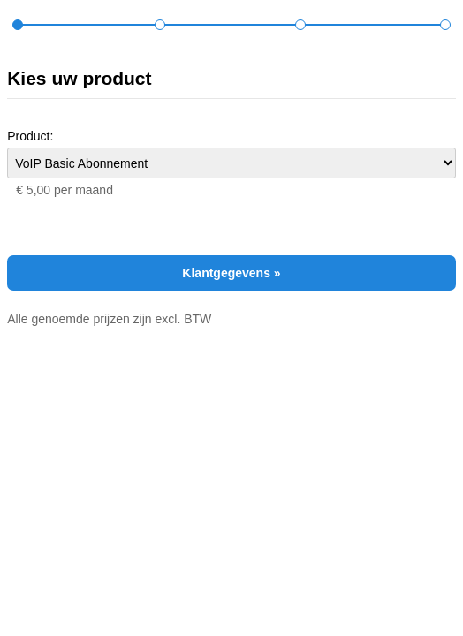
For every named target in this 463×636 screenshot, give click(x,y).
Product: (30, 136)
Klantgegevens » (231, 273)
